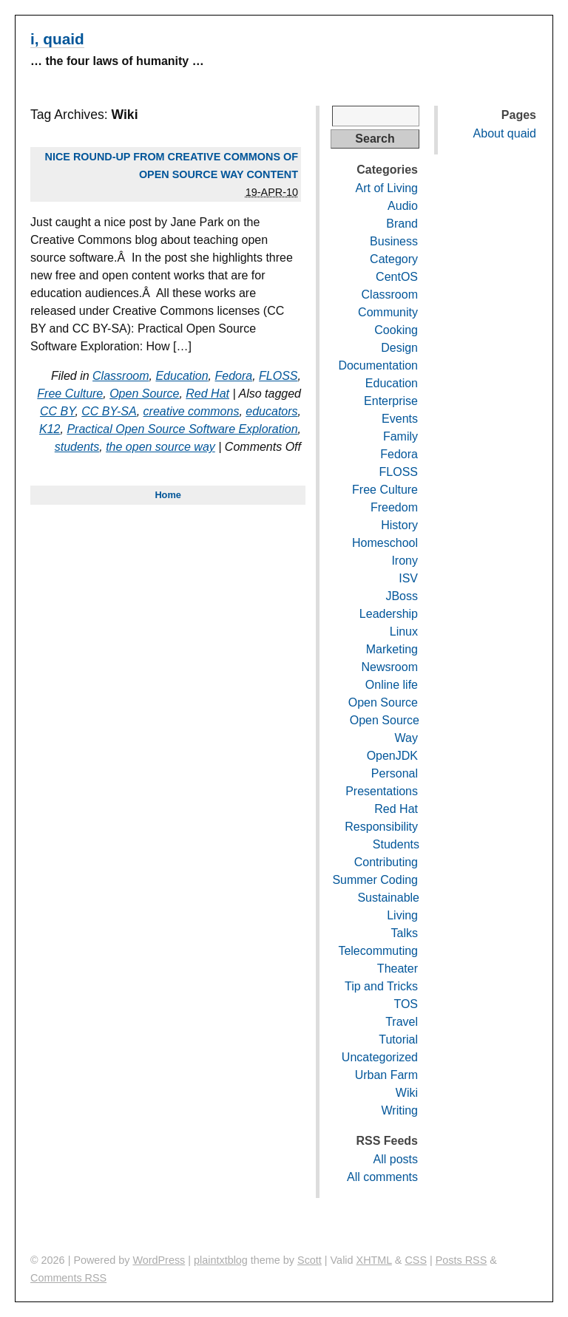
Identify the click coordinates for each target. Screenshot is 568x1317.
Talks (404, 933)
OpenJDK (392, 755)
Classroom (120, 376)
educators (271, 411)
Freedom (394, 507)
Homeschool (385, 543)
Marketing (392, 649)
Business (394, 241)
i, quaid (57, 38)
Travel (401, 1021)
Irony (404, 560)
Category (394, 259)
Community (388, 312)
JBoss (401, 596)
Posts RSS (461, 1260)
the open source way (160, 446)
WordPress (158, 1260)
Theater (397, 968)
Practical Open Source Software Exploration (182, 429)
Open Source (144, 393)
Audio (403, 206)
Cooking (396, 330)
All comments (382, 1177)
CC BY (57, 411)
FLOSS (278, 376)
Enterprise (391, 401)
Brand (402, 223)
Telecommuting (378, 951)
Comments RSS (68, 1278)
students (77, 446)
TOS (405, 1004)
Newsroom (390, 667)
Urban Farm (386, 1075)
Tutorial (398, 1039)
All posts (395, 1159)
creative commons (191, 411)
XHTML (374, 1260)
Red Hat (207, 393)
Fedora (233, 376)
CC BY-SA (108, 411)
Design (399, 347)
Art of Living (387, 188)
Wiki (407, 1092)
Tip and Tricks (381, 986)
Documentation (378, 365)
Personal (394, 773)
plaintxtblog (221, 1260)
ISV (408, 578)
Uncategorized (380, 1057)
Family (400, 436)
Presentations (381, 791)
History (399, 525)
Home (168, 494)
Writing (400, 1110)
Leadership (388, 614)
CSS (416, 1260)
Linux (404, 631)
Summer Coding (375, 880)
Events (400, 418)
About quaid (504, 133)
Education (181, 376)
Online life (391, 684)
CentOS (397, 276)
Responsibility (381, 826)
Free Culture (70, 393)
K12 (49, 429)
